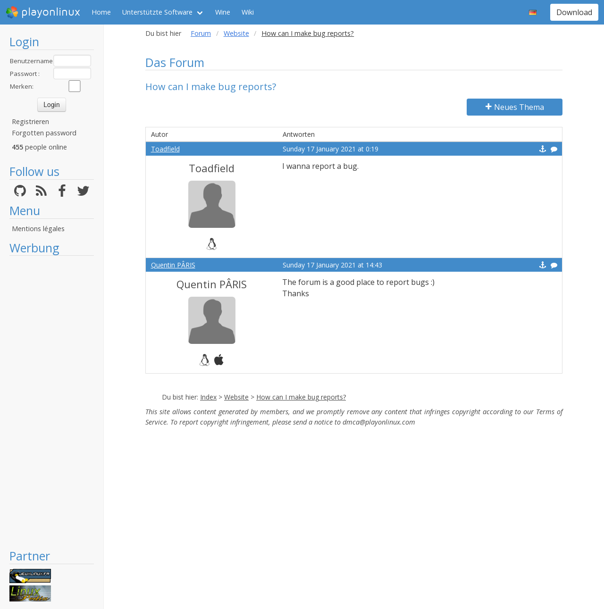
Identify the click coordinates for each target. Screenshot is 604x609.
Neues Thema (515, 107)
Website (236, 33)
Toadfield (165, 148)
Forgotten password (44, 132)
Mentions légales (38, 228)
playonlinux (43, 12)
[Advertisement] (51, 401)
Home (101, 12)
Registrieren (30, 121)
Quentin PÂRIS (173, 264)
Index (208, 396)
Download (574, 12)
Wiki (248, 12)
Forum (201, 33)
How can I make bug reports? (301, 396)
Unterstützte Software (157, 12)
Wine (222, 12)
